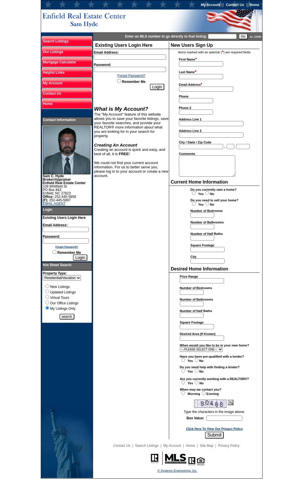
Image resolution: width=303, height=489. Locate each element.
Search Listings (56, 41)
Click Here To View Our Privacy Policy (214, 428)
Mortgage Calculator (59, 62)
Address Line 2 (190, 131)
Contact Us (235, 5)
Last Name (187, 72)
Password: (51, 237)
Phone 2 (185, 108)
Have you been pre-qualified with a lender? (212, 356)
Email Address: (55, 225)
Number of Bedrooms (206, 211)
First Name (187, 59)
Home (254, 5)
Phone (184, 96)
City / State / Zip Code (195, 142)
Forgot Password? (66, 247)
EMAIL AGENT (54, 204)
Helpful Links (54, 73)
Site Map (206, 446)
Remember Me (67, 253)
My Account (211, 5)
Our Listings (53, 52)
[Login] (80, 257)
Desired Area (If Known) (197, 334)
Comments (187, 153)
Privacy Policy (229, 446)
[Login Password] (66, 240)
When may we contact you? (200, 389)
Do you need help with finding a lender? (210, 367)
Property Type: (55, 273)
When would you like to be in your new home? (214, 345)
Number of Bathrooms (207, 222)
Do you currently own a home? (213, 189)
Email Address (190, 84)
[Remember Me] (54, 252)
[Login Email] (66, 229)
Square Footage (202, 245)
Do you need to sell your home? (214, 200)
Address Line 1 (190, 119)
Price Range (189, 276)
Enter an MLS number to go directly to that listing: (166, 36)
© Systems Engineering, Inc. (177, 470)
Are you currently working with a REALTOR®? (214, 379)
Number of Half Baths (206, 233)
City (193, 256)
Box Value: (195, 418)
